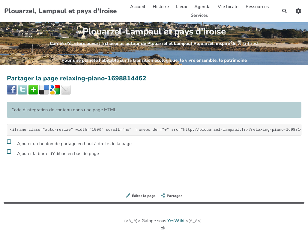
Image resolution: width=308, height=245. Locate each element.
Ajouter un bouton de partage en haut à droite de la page (69, 143)
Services (199, 15)
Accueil (137, 7)
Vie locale (228, 7)
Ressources (257, 7)
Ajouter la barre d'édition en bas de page (53, 153)
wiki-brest (248, 43)
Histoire (161, 7)
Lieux (181, 7)
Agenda (202, 7)
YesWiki (175, 221)
